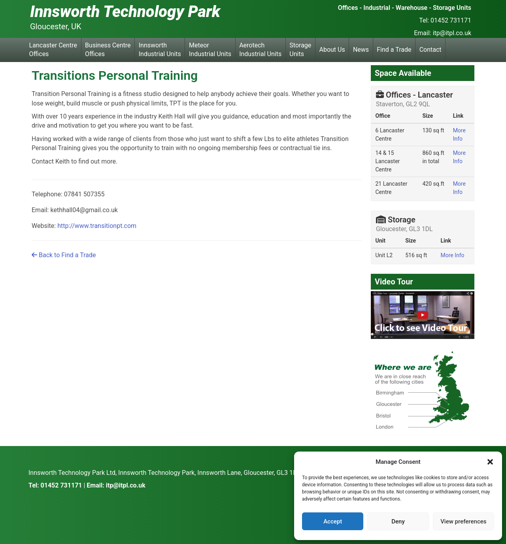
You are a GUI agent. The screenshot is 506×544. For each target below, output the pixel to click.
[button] (490, 462)
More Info (452, 255)
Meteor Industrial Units (210, 49)
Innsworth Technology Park (125, 11)
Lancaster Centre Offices (53, 49)
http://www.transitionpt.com (96, 226)
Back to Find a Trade (64, 255)
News (361, 49)
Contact (430, 49)
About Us (332, 49)
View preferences (463, 521)
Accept (332, 521)
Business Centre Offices (107, 49)
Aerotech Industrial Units (260, 49)
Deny (398, 521)
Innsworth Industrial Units (160, 49)
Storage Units (300, 49)
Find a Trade (394, 49)
